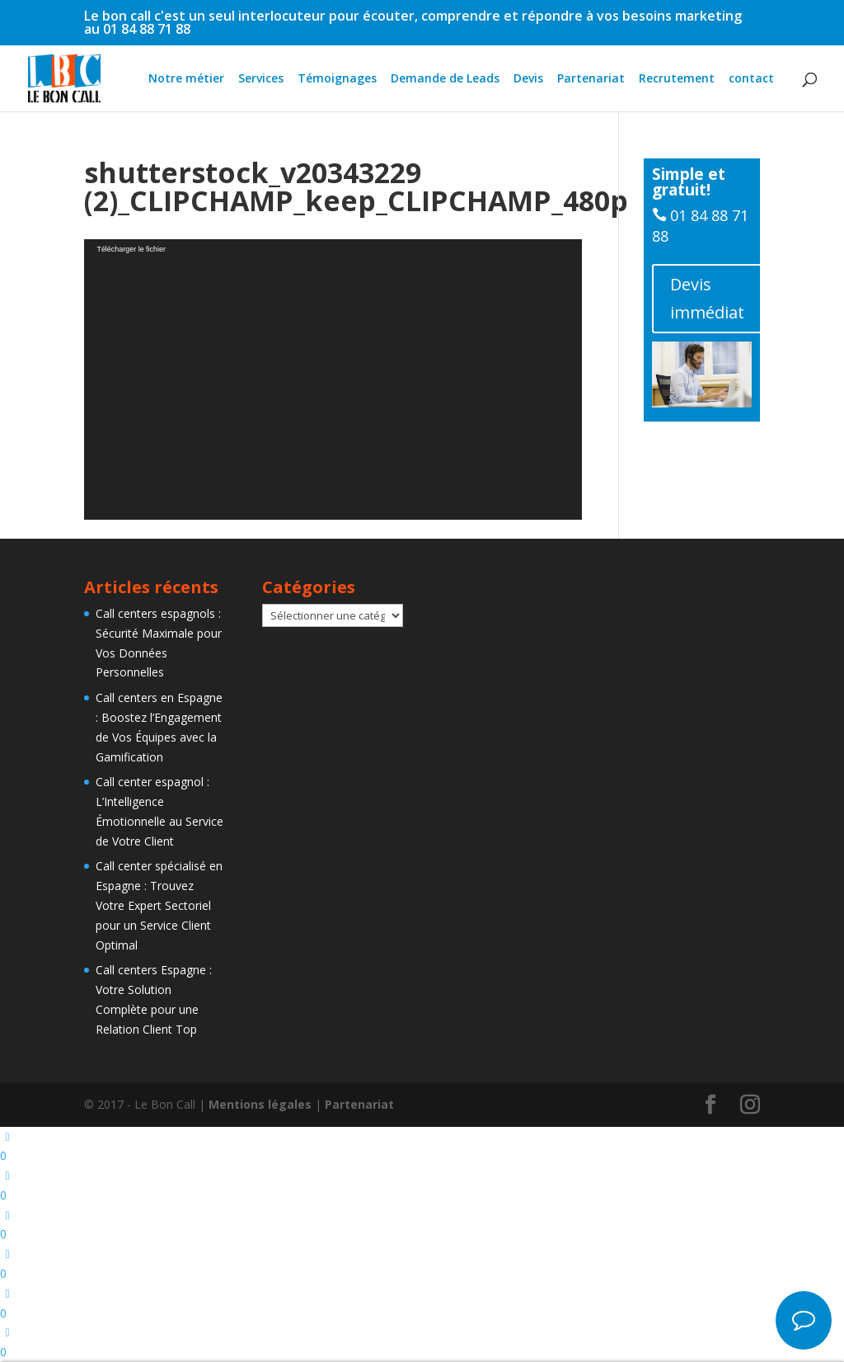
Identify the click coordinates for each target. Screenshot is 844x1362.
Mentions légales (260, 1104)
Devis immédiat (707, 298)
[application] (332, 379)
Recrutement (677, 79)
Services (261, 79)
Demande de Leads (445, 79)
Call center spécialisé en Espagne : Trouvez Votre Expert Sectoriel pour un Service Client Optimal (159, 905)
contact (751, 79)
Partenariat (591, 79)
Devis (528, 79)
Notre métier (186, 79)
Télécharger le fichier (131, 249)
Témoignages (337, 79)
